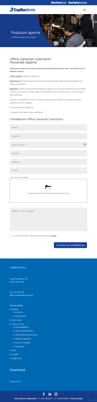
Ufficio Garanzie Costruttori (26, 335)
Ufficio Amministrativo (24, 331)
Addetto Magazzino (23, 338)
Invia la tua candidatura (70, 245)
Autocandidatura (22, 327)
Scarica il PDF (15, 381)
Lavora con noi (18, 324)
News (14, 350)
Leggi (53, 235)
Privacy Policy (76, 398)
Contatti (15, 354)
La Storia (19, 312)
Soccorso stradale (22, 342)
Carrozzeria (20, 346)
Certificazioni (20, 316)
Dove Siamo (17, 320)
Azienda (15, 309)
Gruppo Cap (16, 358)
